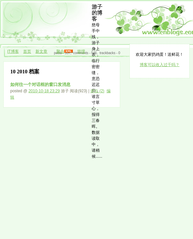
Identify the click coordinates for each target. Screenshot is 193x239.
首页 (27, 51)
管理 (81, 51)
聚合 (60, 51)
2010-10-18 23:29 (44, 91)
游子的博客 (97, 13)
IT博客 (13, 51)
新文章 (41, 51)
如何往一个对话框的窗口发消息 (40, 84)
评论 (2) (97, 91)
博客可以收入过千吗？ (159, 64)
